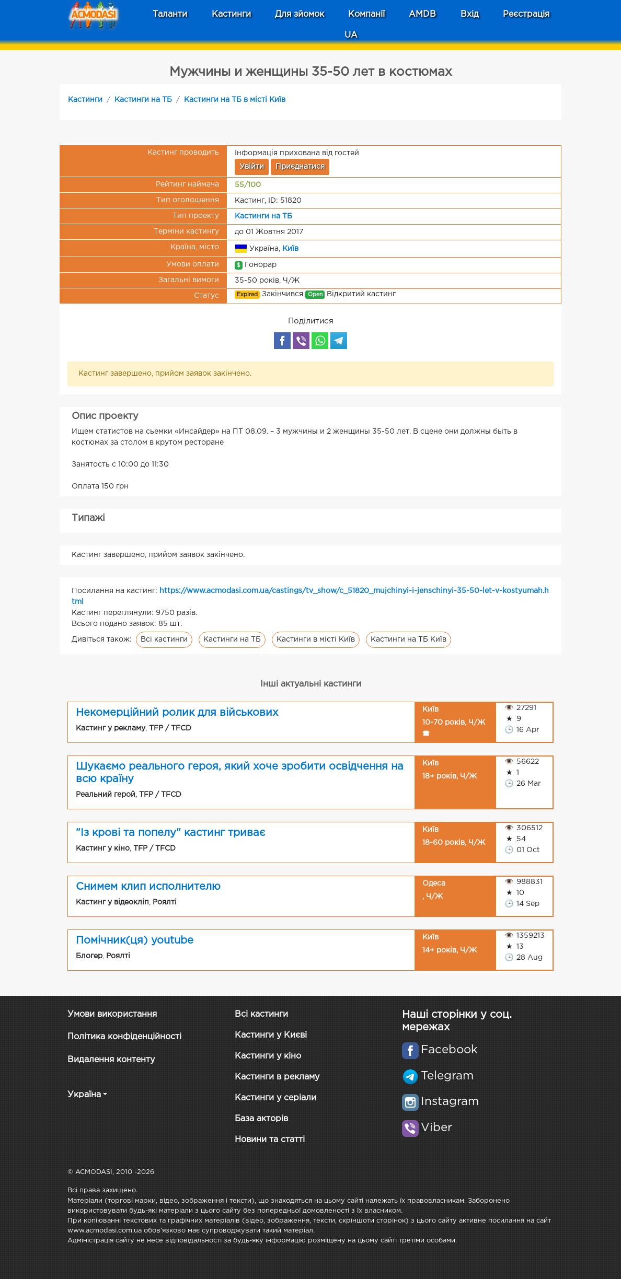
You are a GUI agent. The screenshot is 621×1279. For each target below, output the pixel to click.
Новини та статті (270, 1140)
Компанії (366, 14)
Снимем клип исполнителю (148, 886)
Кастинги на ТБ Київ (408, 639)
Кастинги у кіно (268, 1056)
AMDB (422, 14)
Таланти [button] (170, 14)
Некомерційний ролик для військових (177, 712)
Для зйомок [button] (299, 14)
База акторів (261, 1119)
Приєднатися (300, 167)
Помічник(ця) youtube (134, 940)
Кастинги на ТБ (143, 100)
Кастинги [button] (231, 14)
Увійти (251, 167)
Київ (290, 248)
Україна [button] (84, 1095)
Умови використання (112, 1014)
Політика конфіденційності (124, 1037)
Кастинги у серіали (275, 1098)
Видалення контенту (111, 1060)
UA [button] (351, 35)
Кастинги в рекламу (277, 1077)
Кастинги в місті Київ (316, 639)
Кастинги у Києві (271, 1035)
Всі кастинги (164, 639)
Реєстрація (526, 14)
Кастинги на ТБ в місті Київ (234, 100)
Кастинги (85, 100)
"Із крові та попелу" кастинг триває (170, 833)
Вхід (470, 14)
